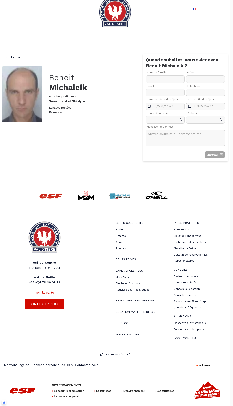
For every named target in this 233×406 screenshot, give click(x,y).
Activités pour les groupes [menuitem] (132, 289)
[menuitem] (130, 223)
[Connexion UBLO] (4, 402)
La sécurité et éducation (69, 390)
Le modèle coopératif (67, 396)
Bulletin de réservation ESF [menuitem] (191, 254)
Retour (12, 57)
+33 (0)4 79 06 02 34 (44, 268)
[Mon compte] (215, 9)
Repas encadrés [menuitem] (184, 260)
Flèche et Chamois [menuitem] (128, 283)
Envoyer (214, 154)
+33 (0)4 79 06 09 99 (44, 282)
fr (193, 9)
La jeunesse (103, 390)
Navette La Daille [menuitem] (185, 248)
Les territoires (165, 390)
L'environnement (133, 390)
